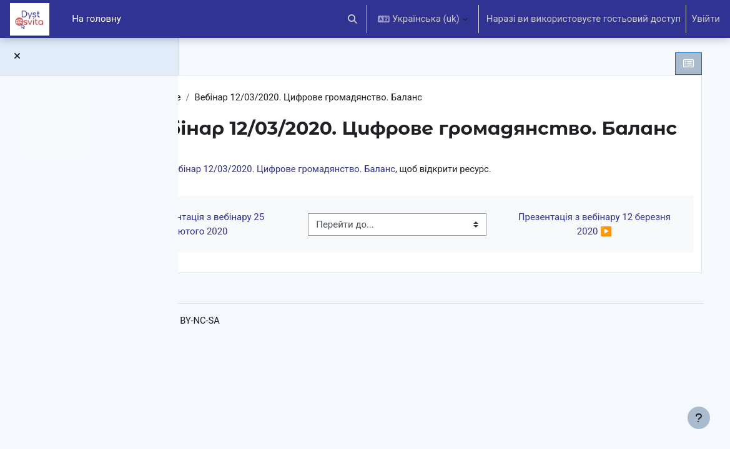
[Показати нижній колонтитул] (699, 418)
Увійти (705, 18)
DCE (227, 97)
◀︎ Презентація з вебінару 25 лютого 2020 (289, 236)
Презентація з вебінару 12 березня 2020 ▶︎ (601, 236)
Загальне (270, 97)
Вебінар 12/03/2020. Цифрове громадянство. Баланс (393, 181)
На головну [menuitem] (96, 18)
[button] (353, 19)
